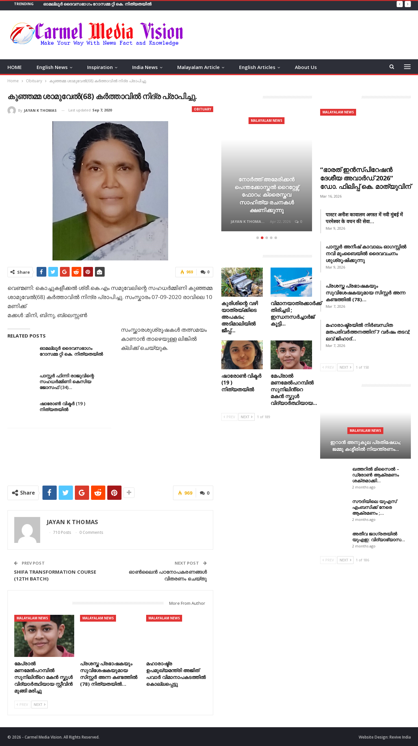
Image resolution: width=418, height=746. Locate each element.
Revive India (400, 737)
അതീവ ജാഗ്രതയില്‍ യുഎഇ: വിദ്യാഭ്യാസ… (378, 537)
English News (52, 67)
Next (39, 704)
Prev (22, 704)
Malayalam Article (198, 67)
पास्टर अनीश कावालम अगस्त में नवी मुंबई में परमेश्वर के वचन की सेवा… (364, 217)
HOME (14, 67)
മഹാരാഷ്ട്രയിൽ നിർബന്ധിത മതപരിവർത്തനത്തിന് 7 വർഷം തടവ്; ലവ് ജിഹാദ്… (368, 332)
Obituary (202, 109)
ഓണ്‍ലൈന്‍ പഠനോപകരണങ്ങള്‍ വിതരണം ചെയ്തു (167, 575)
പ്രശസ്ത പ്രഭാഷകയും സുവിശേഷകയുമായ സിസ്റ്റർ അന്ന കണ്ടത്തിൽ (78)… (365, 292)
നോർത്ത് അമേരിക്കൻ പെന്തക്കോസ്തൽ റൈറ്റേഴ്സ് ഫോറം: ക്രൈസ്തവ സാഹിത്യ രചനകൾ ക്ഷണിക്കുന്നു (267, 195)
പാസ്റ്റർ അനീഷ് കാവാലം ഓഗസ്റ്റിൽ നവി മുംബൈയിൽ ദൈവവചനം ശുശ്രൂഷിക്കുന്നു (366, 253)
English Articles (257, 67)
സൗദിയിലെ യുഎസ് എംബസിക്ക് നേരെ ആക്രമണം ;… (374, 507)
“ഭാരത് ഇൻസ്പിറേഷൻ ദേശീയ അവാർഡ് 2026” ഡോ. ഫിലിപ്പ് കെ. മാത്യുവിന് (365, 178)
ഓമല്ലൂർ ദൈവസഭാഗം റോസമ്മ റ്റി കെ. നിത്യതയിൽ (97, 4)
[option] (266, 171)
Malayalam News (32, 618)
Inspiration (100, 67)
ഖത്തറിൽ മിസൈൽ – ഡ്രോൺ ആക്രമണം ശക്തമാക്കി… (375, 475)
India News (145, 67)
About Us (306, 67)
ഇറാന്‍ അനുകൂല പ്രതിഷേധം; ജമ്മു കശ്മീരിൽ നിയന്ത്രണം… (365, 445)
